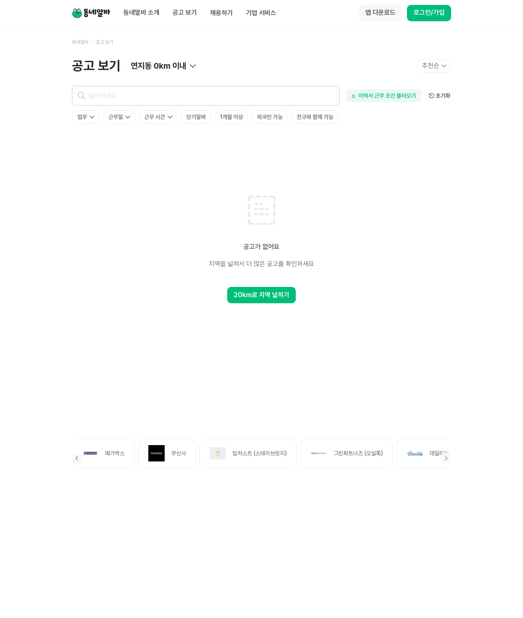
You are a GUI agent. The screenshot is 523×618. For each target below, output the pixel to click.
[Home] (91, 13)
